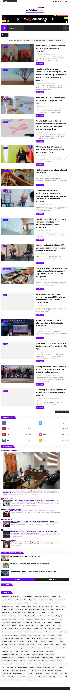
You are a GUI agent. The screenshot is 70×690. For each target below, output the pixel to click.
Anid (59, 571)
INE (53, 606)
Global (16, 603)
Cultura (51, 587)
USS (50, 651)
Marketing (53, 613)
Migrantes (43, 616)
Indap (33, 606)
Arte (46, 574)
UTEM (65, 651)
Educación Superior (40, 594)
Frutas (4, 603)
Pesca (28, 623)
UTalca (60, 651)
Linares (28, 613)
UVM (3, 655)
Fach (37, 600)
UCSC (3, 651)
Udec (13, 651)
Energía (50, 597)
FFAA (54, 600)
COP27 (24, 587)
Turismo (22, 645)
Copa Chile (31, 587)
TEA (3, 642)
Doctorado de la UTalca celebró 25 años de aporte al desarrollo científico (48, 47)
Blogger (54, 688)
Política (34, 623)
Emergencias (6, 597)
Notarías (46, 619)
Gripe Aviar (43, 603)
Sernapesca (5, 639)
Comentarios (52, 554)
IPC (48, 610)
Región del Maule (7, 635)
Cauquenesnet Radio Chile (12, 484)
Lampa (17, 613)
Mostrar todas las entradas (51, 41)
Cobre (57, 581)
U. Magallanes (38, 648)
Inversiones (41, 610)
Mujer (61, 616)
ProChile (62, 623)
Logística (39, 613)
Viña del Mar (32, 655)
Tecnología (10, 642)
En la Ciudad (7, 474)
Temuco (38, 642)
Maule (60, 613)
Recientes (18, 554)
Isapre (53, 610)
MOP (56, 616)
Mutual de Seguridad (23, 619)
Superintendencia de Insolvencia (43, 639)
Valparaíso (10, 655)
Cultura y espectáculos (8, 590)
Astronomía (6, 161)
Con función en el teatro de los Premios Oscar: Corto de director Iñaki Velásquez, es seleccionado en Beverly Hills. (33, 507)
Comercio (12, 584)
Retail (15, 635)
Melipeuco (23, 616)
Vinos (25, 655)
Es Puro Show (7, 505)
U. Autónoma (42, 645)
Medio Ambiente (7, 616)
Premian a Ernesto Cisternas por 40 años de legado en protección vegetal (48, 93)
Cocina (64, 581)
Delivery (35, 590)
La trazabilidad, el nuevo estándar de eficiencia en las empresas (29, 539)
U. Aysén (50, 645)
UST (54, 651)
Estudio (14, 600)
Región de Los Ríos (50, 629)
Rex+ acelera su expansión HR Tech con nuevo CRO (25, 531)
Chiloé (29, 581)
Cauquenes (5, 581)
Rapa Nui (28, 626)
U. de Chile (58, 645)
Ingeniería (59, 606)
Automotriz (62, 574)
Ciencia (5, 138)
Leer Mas (34, 61)
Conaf (43, 584)
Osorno (16, 623)
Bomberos (27, 578)
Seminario (45, 635)
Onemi (64, 619)
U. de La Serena (6, 648)
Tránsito (61, 642)
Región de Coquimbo (8, 629)
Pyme (21, 626)
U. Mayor (47, 648)
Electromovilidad (57, 594)
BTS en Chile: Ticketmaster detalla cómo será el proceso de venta (32, 486)
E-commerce (12, 594)
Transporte (5, 645)
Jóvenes (59, 610)
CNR (52, 581)
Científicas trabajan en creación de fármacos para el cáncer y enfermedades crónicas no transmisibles (49, 209)
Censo (18, 581)
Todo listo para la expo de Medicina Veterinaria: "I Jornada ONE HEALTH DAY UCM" (47, 368)
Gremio (36, 603)
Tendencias (46, 642)
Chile (4, 230)
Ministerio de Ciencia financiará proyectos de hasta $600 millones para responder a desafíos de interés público (49, 278)
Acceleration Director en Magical (11, 571)
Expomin (21, 600)
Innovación (23, 610)
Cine (47, 581)
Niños (40, 619)
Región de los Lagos (37, 629)
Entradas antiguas (62, 387)
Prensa (56, 623)
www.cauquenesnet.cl (11, 425)
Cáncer (5, 113)
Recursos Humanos (38, 626)
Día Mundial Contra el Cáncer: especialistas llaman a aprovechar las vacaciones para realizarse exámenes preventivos (47, 116)
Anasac (53, 571)
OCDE (52, 619)
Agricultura (6, 93)
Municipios (12, 619)
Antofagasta (18, 574)
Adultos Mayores (27, 571)
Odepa (58, 619)
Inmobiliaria (5, 610)
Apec (25, 574)
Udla (19, 651)
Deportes (42, 590)
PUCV (16, 626)
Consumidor (5, 587)
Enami (44, 597)
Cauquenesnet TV (9, 515)
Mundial (4, 619)
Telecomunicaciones (21, 642)
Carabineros (57, 578)
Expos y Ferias (29, 600)
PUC (11, 626)
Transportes (14, 645)
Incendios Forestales (17, 606)
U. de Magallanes (17, 648)
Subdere (29, 639)
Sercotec (52, 635)
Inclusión (27, 606)
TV (27, 645)
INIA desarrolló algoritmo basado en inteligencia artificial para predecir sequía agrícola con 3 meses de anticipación (49, 255)
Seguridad (37, 635)
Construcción (59, 584)
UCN (66, 648)
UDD (9, 651)
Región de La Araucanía (22, 629)
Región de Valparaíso (47, 632)
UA (52, 648)
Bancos (20, 578)
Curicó (19, 590)
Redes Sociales (50, 626)
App (30, 574)
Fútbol (10, 603)
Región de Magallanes (8, 632)
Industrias (48, 606)
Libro (22, 613)
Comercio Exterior (22, 584)
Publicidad (5, 626)
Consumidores (16, 587)
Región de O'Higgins (33, 632)
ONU (3, 623)
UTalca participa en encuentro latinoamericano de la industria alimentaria (44, 301)
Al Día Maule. (7, 494)
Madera (46, 613)
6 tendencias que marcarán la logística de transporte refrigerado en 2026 (33, 546)
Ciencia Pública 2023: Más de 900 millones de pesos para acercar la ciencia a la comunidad (49, 232)
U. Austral (33, 645)
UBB (56, 648)
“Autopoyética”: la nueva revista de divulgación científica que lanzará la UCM (48, 323)
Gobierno (22, 603)
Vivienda (40, 655)
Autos (4, 578)
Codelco (4, 584)
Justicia (4, 613)
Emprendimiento (28, 597)
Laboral (11, 613)
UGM (23, 651)
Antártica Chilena (7, 574)
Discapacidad (60, 590)
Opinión (9, 623)
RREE (21, 635)
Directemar (51, 590)
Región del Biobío (60, 632)
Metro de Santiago (33, 616)
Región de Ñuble (21, 632)
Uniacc (29, 651)
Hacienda (51, 603)
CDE (12, 581)
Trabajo (54, 642)
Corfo (38, 587)
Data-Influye (27, 590)
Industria (40, 606)
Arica (35, 574)
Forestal (60, 600)
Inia (66, 606)
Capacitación (48, 578)
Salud (30, 635)
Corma (44, 587)
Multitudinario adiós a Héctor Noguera (23, 517)
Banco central (12, 578)
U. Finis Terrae (28, 648)
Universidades (37, 651)
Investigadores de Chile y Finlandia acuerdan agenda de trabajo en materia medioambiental (48, 345)
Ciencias (5, 47)
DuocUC (4, 594)
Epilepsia (57, 597)
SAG (25, 635)
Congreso (50, 584)
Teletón (31, 642)
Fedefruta (47, 600)
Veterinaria (18, 655)
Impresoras (5, 606)
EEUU (48, 594)
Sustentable (57, 639)
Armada (41, 574)
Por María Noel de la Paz (45, 623)
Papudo (22, 623)
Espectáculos (6, 600)
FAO (41, 600)
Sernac (59, 635)
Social (16, 639)
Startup (22, 639)
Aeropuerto (37, 571)
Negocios (33, 619)
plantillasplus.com (36, 686)
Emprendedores (16, 597)
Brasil (34, 578)
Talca (65, 639)
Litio (33, 613)
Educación (29, 594)
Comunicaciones (34, 584)
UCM (61, 648)
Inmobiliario (14, 610)
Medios (16, 616)
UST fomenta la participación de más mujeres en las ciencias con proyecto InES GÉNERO (48, 141)
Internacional (32, 610)
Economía (21, 594)
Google (29, 603)
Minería (51, 616)
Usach (45, 651)
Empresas (37, 597)
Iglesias (58, 603)
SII (11, 639)
